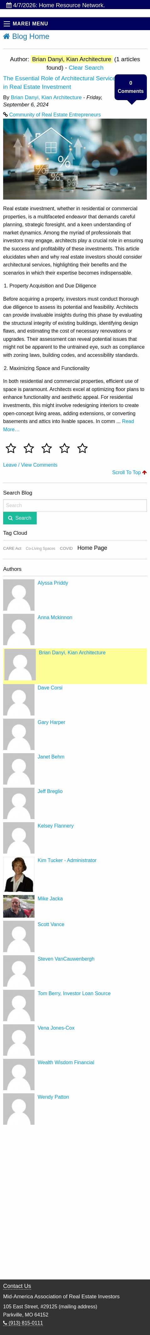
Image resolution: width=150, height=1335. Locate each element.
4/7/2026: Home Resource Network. (55, 5)
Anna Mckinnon (55, 617)
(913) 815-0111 (23, 1323)
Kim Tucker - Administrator (67, 860)
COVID (66, 548)
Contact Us (17, 1286)
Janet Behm (51, 756)
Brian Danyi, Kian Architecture (46, 97)
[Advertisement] (75, 1203)
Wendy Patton (53, 1097)
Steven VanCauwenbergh (66, 959)
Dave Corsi (50, 687)
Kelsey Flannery (56, 825)
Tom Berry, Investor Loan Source (74, 993)
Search (23, 518)
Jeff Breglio (50, 791)
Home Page (92, 548)
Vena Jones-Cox (56, 1028)
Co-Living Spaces (40, 548)
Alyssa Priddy (53, 583)
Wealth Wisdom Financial (66, 1062)
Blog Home (26, 36)
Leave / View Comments (30, 465)
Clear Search (86, 67)
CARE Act (12, 548)
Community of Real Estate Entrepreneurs (55, 114)
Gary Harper (51, 722)
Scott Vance (51, 924)
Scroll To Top (129, 472)
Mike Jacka (50, 898)
